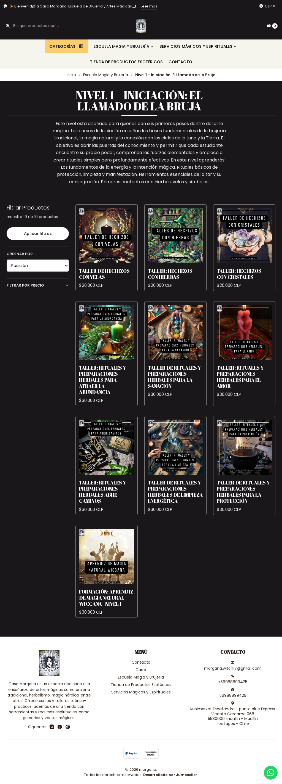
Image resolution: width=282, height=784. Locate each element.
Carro (140, 669)
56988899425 (232, 693)
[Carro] (272, 26)
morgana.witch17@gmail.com (232, 666)
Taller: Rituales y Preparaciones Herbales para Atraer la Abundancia (102, 389)
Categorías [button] (66, 46)
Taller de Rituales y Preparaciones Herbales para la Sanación (174, 386)
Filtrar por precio (38, 285)
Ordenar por (20, 254)
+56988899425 (232, 679)
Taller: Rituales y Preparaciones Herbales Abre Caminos (102, 501)
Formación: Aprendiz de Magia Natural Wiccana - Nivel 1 (106, 607)
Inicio (71, 75)
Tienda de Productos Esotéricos (126, 62)
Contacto (180, 62)
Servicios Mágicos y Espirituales (198, 46)
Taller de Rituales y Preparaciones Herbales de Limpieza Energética (175, 501)
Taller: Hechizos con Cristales (239, 283)
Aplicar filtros (38, 233)
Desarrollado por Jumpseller (170, 774)
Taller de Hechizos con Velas (104, 283)
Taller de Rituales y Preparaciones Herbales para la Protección (243, 501)
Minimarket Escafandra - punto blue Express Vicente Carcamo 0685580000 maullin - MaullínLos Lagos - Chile (232, 713)
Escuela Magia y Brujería (124, 46)
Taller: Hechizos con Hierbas (170, 283)
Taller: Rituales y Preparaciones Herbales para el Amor (240, 386)
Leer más (149, 6)
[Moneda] (267, 6)
